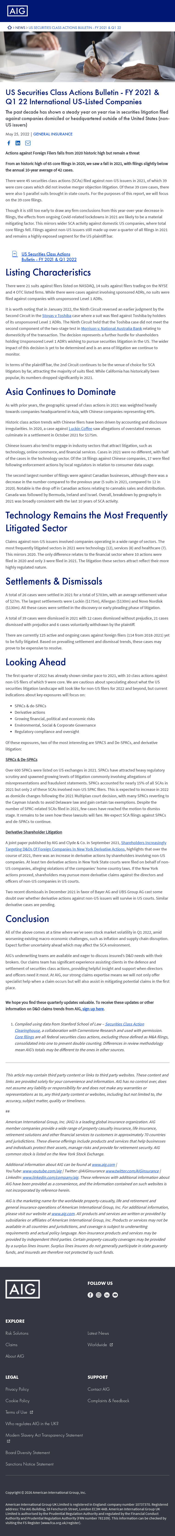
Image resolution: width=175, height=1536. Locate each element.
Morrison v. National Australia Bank (111, 328)
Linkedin (18, 143)
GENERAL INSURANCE (52, 134)
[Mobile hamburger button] (161, 11)
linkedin (107, 1295)
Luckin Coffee (80, 428)
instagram (98, 1295)
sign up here (93, 1008)
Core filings (24, 1036)
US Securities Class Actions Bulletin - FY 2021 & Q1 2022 (49, 256)
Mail (28, 143)
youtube (115, 1295)
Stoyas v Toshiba (56, 315)
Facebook (9, 143)
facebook (90, 1295)
